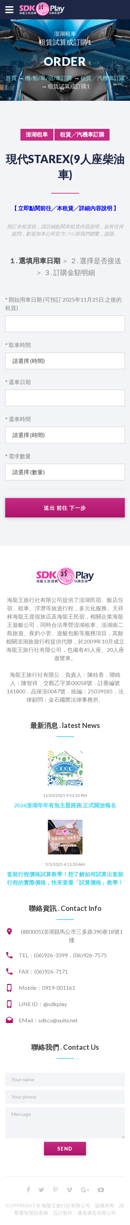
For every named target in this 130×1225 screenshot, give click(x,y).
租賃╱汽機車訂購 (102, 77)
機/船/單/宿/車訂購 (48, 77)
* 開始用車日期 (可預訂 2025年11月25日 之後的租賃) (63, 303)
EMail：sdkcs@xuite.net (48, 1020)
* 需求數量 (18, 456)
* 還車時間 (18, 419)
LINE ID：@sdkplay (43, 1004)
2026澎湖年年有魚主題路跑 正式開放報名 (65, 805)
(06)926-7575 (90, 955)
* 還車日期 (18, 382)
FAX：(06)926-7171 (43, 971)
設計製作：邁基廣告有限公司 (84, 1213)
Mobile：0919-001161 (47, 987)
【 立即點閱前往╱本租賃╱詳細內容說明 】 (65, 208)
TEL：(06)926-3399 (43, 955)
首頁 (11, 77)
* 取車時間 (18, 344)
